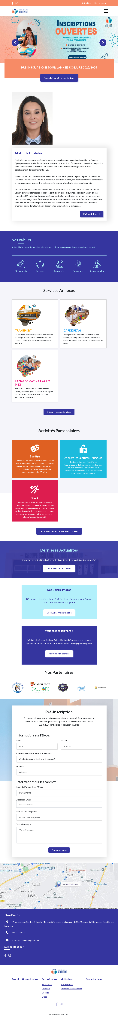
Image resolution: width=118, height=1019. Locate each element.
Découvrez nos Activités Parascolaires (59, 531)
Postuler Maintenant (59, 653)
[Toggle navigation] (104, 11)
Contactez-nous (59, 850)
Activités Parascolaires (71, 988)
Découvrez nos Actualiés (59, 568)
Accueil (15, 979)
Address (20, 766)
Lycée (44, 996)
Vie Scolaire (67, 979)
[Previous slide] (15, 42)
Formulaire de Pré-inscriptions (59, 78)
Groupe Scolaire (30, 979)
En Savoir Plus (91, 214)
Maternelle (47, 984)
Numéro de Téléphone (26, 811)
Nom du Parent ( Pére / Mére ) (30, 786)
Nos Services (67, 984)
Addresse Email (23, 799)
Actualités (86, 3)
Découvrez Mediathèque (59, 612)
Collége (45, 992)
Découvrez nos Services (59, 412)
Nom (18, 740)
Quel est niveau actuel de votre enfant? (34, 753)
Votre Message (23, 824)
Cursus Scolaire (49, 979)
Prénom (64, 740)
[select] (59, 759)
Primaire (46, 988)
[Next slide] (102, 42)
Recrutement (100, 3)
